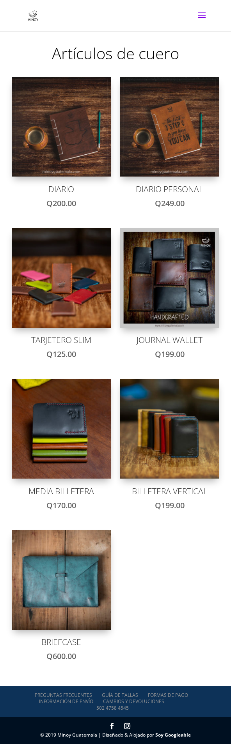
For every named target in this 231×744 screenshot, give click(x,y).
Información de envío (66, 701)
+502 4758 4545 (111, 708)
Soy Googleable (173, 735)
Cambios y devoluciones (133, 701)
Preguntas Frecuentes (63, 695)
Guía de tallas (120, 695)
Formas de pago (168, 695)
